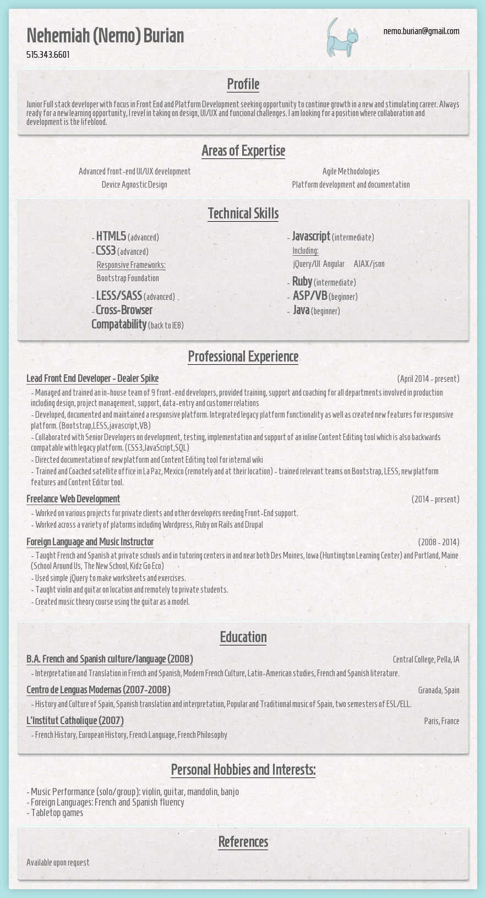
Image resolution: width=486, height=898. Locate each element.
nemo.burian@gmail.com (422, 31)
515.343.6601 (47, 55)
